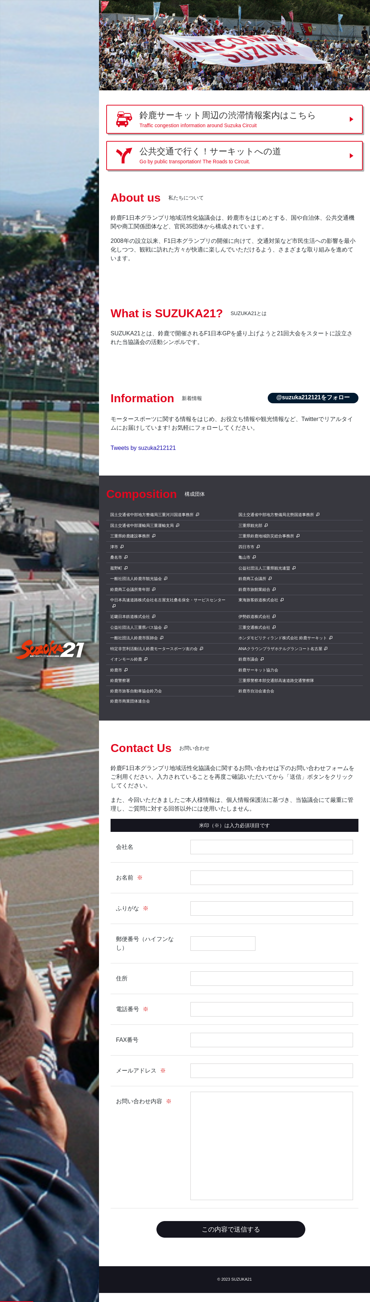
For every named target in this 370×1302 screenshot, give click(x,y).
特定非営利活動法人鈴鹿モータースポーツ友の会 (154, 648)
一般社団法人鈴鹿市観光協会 (136, 578)
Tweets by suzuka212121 (143, 448)
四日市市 (246, 547)
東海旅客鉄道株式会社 (258, 600)
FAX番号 (127, 1040)
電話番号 (127, 1009)
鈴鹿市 (116, 670)
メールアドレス (136, 1070)
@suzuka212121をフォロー (313, 397)
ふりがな (127, 908)
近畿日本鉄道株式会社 (130, 616)
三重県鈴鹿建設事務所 (130, 536)
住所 (122, 978)
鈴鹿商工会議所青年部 (130, 589)
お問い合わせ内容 (139, 1101)
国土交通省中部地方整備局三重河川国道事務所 (152, 514)
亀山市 (244, 557)
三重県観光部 (250, 525)
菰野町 (116, 568)
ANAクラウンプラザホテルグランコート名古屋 (280, 648)
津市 (114, 547)
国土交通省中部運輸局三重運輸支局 (142, 525)
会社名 (124, 847)
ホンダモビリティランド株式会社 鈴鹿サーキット (282, 638)
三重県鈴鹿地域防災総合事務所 (266, 536)
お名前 (124, 878)
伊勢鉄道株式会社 (254, 616)
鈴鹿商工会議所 (252, 578)
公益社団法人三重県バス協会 (136, 627)
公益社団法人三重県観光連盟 (264, 568)
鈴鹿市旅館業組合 (254, 589)
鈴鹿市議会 (248, 659)
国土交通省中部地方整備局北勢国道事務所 (276, 514)
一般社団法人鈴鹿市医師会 (134, 638)
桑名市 (116, 557)
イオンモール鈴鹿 (126, 659)
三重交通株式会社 (254, 627)
